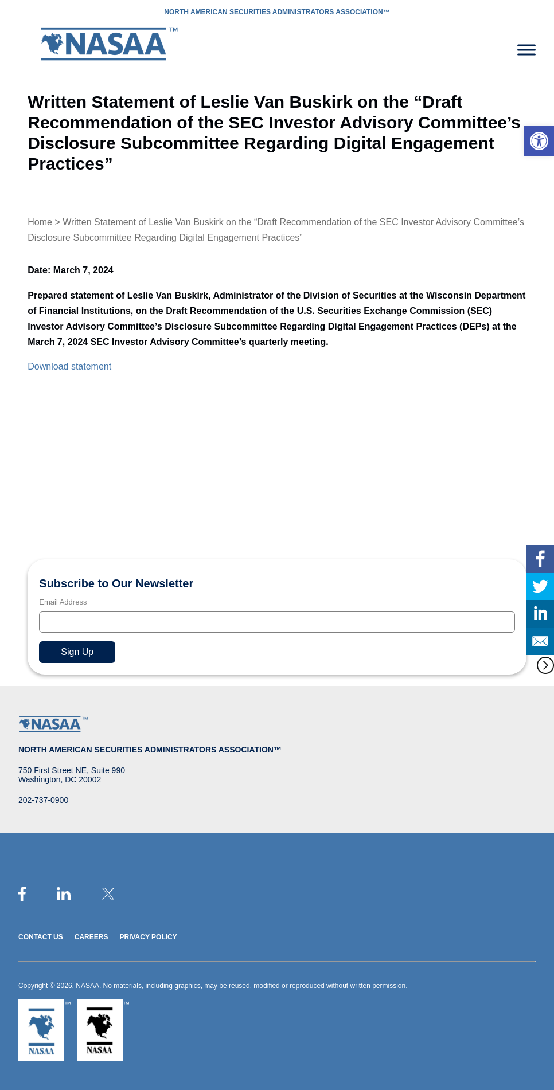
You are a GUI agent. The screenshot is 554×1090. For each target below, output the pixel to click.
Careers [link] (91, 937)
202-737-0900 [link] (43, 800)
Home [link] (40, 222)
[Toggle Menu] (526, 49)
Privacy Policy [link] (148, 937)
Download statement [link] (69, 366)
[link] (539, 141)
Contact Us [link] (40, 937)
